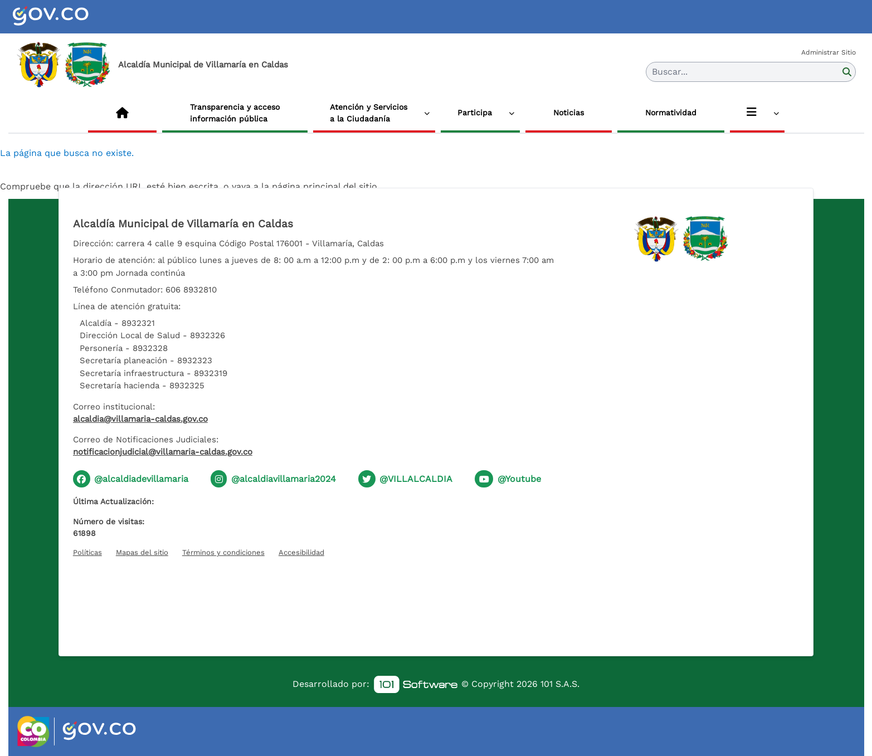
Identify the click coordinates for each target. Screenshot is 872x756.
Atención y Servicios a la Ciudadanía (368, 113)
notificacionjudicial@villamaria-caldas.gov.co (162, 452)
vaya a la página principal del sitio (304, 186)
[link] (415, 684)
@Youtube (519, 479)
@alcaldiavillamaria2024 (283, 479)
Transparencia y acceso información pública (235, 113)
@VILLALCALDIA (415, 479)
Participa (474, 112)
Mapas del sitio (142, 552)
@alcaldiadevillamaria (141, 479)
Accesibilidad (301, 552)
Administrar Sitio (828, 52)
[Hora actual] (436, 600)
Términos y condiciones (223, 552)
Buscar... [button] (670, 71)
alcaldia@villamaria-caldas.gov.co (140, 419)
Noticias (568, 112)
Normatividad (670, 112)
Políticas (87, 552)
